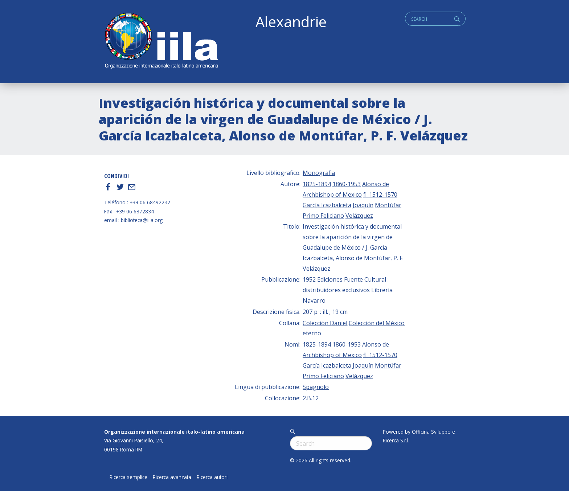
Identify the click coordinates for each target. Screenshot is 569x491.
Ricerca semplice (128, 477)
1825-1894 (317, 184)
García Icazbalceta (327, 205)
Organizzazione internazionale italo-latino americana (174, 431)
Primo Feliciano (323, 216)
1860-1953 (346, 184)
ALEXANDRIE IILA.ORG (161, 41)
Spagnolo (316, 387)
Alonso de (375, 184)
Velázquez (359, 216)
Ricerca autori (212, 477)
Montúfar (388, 205)
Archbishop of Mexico (332, 195)
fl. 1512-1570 (380, 195)
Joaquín (363, 205)
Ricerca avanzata (172, 477)
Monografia (319, 173)
